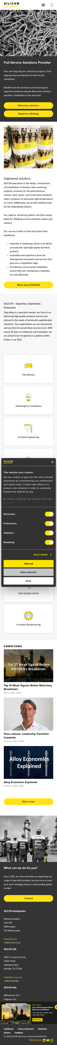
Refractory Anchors (28, 105)
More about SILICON (28, 285)
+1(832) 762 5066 (11, 981)
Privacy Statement (26, 1029)
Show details (41, 554)
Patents (7, 1033)
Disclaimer (42, 1029)
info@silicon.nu (10, 939)
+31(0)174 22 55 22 (12, 943)
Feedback (19, 1033)
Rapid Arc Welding (29, 113)
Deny (28, 581)
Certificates (9, 1029)
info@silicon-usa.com (13, 977)
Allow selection (28, 572)
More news (28, 801)
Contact (28, 898)
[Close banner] (52, 462)
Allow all (28, 563)
